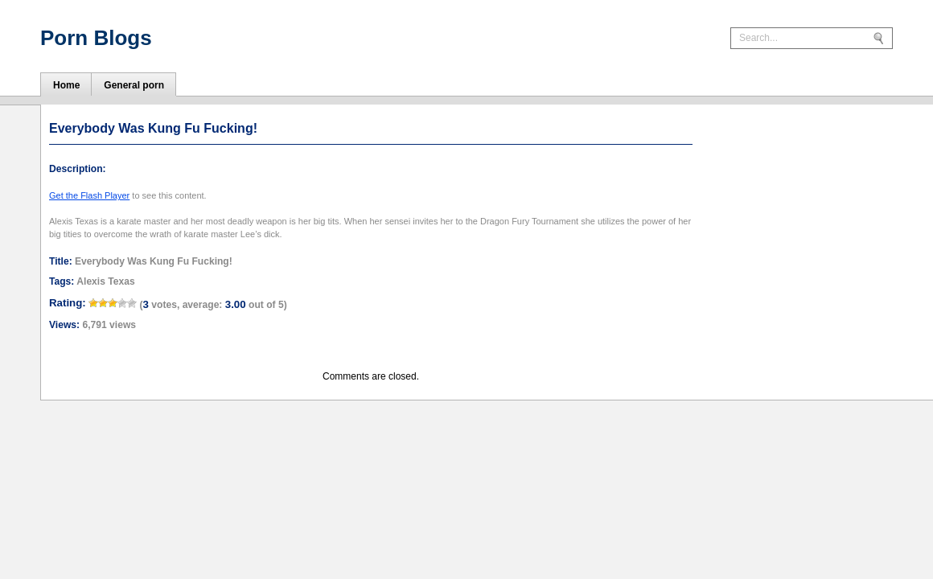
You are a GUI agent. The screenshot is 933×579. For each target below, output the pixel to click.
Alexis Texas (105, 281)
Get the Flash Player (89, 195)
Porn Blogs (96, 38)
